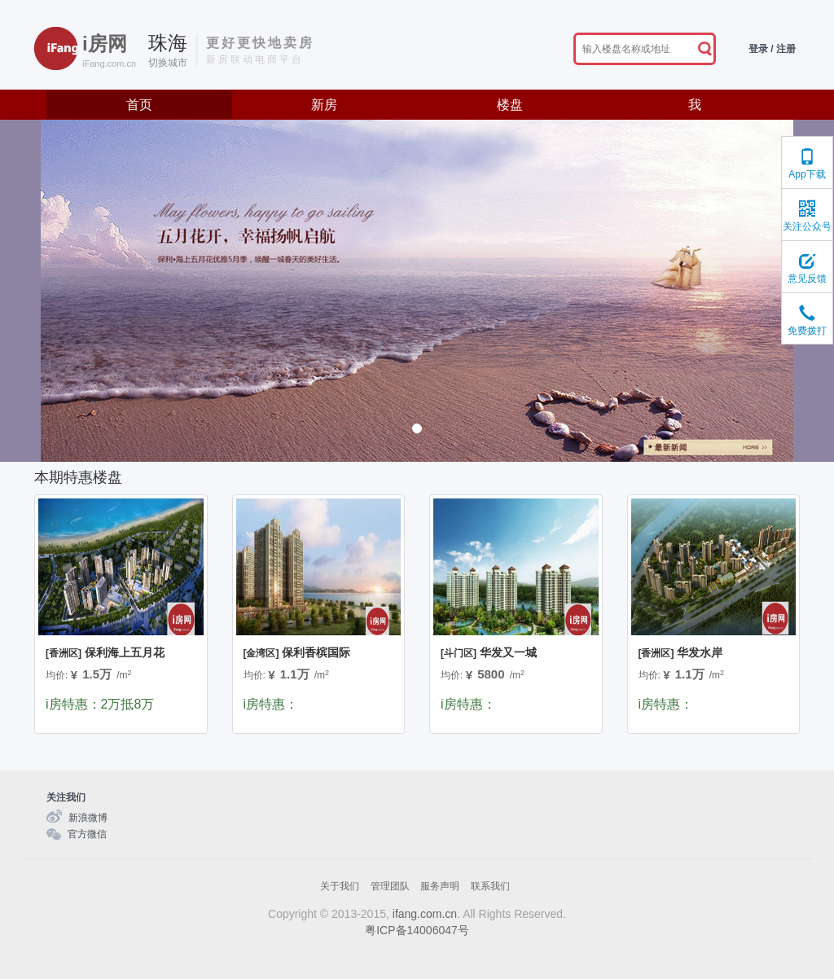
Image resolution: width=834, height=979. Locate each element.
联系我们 (490, 886)
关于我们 (339, 886)
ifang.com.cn (425, 913)
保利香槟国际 (297, 652)
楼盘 (510, 105)
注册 (786, 49)
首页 (139, 105)
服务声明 (439, 886)
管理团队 (390, 886)
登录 (758, 49)
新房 (324, 105)
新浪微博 (88, 817)
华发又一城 (489, 652)
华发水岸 (681, 652)
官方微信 (87, 834)
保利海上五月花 (105, 652)
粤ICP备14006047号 (417, 930)
